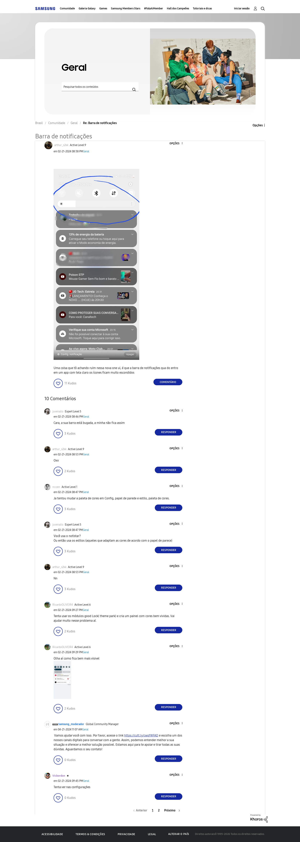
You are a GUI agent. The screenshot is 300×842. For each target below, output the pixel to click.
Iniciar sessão (242, 8)
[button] (176, 143)
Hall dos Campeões (178, 8)
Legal (152, 834)
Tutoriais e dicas (202, 8)
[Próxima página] (172, 810)
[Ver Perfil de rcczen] (56, 487)
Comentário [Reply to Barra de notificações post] (168, 382)
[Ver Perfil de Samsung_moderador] (71, 724)
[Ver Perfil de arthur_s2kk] (61, 145)
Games (103, 8)
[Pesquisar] (100, 86)
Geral (86, 151)
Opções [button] (258, 125)
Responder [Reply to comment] (168, 432)
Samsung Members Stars (125, 8)
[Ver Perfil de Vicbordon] (58, 775)
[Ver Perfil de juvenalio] (57, 411)
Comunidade (67, 8)
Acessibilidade (52, 834)
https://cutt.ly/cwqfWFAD (141, 735)
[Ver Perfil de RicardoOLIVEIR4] (62, 604)
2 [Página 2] (159, 810)
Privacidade (126, 834)
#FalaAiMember (153, 8)
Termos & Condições (90, 834)
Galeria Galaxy (87, 8)
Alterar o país (178, 834)
